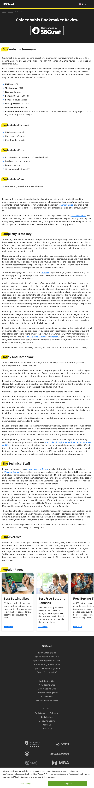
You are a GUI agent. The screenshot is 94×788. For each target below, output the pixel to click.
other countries (66, 205)
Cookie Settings (25, 783)
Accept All (68, 783)
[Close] (92, 769)
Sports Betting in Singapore (45, 668)
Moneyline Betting (45, 720)
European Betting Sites (46, 692)
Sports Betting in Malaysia (45, 656)
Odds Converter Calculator (45, 713)
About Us (45, 724)
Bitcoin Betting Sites (45, 688)
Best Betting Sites (45, 680)
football (45, 272)
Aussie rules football (36, 336)
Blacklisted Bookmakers (45, 700)
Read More (8, 626)
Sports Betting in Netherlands (45, 660)
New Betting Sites (45, 684)
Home (4, 12)
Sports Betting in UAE (45, 672)
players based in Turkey (37, 469)
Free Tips (45, 709)
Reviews (10, 12)
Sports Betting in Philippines (45, 664)
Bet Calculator (45, 717)
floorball (54, 336)
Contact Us (45, 728)
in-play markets (78, 215)
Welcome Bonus (11, 472)
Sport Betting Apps (45, 652)
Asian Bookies (45, 696)
